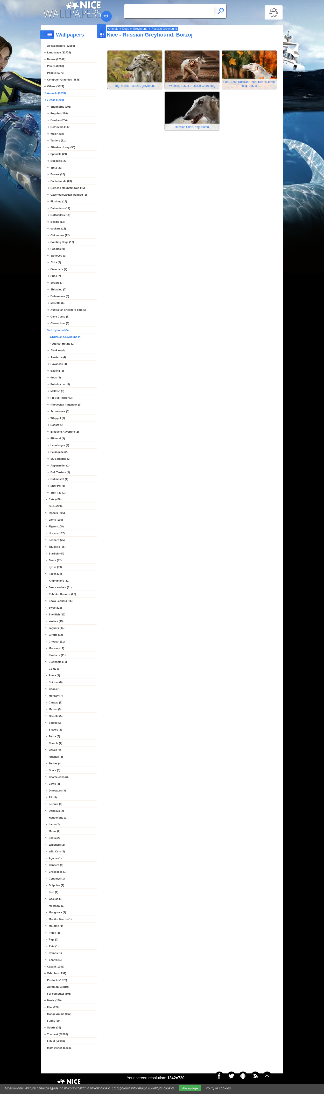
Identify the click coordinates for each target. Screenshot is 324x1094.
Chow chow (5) (59, 323)
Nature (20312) (56, 59)
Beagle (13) (57, 221)
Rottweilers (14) (60, 215)
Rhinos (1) (55, 953)
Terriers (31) (58, 140)
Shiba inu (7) (58, 289)
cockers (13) (58, 228)
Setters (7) (56, 282)
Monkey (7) (56, 695)
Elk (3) (53, 797)
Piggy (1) (54, 932)
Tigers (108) (56, 526)
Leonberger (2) (59, 445)
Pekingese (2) (59, 452)
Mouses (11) (56, 648)
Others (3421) (55, 86)
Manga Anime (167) (59, 1014)
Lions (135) (56, 519)
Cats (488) (55, 499)
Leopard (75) (57, 540)
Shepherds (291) (60, 106)
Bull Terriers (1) (60, 472)
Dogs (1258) (56, 99)
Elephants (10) (58, 661)
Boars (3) (54, 770)
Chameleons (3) (59, 777)
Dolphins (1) (56, 885)
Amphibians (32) (59, 580)
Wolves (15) (56, 621)
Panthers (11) (57, 655)
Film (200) (53, 1007)
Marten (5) (55, 709)
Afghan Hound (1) (63, 343)
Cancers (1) (56, 865)
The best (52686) (57, 1034)
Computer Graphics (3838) (63, 79)
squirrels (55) (57, 546)
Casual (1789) (55, 966)
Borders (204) (59, 120)
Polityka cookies (218, 1088)
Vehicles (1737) (56, 973)
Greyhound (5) (59, 330)
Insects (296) (57, 512)
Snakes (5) (55, 729)
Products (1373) (57, 980)
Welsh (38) (57, 133)
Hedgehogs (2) (58, 817)
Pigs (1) (53, 939)
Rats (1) (53, 946)
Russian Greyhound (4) (66, 336)
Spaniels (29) (58, 154)
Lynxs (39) (55, 567)
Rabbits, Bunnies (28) (62, 594)
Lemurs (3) (55, 804)
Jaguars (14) (56, 628)
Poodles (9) (57, 248)
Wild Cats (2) (57, 851)
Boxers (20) (57, 174)
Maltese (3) (57, 391)
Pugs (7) (55, 275)
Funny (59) (54, 1020)
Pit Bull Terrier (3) (61, 397)
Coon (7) (54, 688)
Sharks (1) (55, 959)
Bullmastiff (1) (59, 479)
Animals (113, 28)
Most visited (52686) (59, 1047)
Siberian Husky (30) (62, 147)
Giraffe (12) (56, 634)
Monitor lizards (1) (60, 919)
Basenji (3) (57, 370)
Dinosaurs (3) (57, 790)
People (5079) (55, 72)
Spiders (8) (56, 682)
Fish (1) (53, 892)
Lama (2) (54, 824)
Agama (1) (55, 858)
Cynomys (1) (57, 878)
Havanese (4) (58, 363)
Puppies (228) (59, 113)
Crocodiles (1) (57, 871)
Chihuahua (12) (60, 235)
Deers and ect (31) (60, 587)
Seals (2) (54, 837)
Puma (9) (54, 675)
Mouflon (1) (56, 925)
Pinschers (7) (58, 269)
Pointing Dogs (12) (62, 242)
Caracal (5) (55, 702)
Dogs (125, 28)
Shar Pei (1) (57, 485)
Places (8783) (55, 66)
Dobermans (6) (59, 296)
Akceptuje (190, 1088)
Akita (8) (55, 262)
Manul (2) (54, 831)
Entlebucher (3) (60, 384)
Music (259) (54, 1000)
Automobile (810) (58, 986)
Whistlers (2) (57, 844)
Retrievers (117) (60, 127)
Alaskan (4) (57, 350)
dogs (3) (55, 377)
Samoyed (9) (58, 255)
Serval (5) (55, 722)
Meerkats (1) (56, 905)
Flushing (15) (58, 201)
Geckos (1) (55, 898)
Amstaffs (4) (58, 357)
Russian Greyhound (164, 28)
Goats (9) (54, 668)
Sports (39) (54, 1027)
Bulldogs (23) (58, 160)
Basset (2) (56, 424)
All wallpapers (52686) (61, 45)
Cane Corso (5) (59, 316)
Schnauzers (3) (59, 411)
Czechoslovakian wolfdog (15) (69, 194)
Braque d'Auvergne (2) (64, 431)
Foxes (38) (55, 573)
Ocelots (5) (56, 716)
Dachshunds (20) (61, 181)
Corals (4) (55, 749)
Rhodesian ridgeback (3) (65, 404)
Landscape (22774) (59, 52)
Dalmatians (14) (60, 208)
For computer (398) (59, 993)
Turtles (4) (55, 763)
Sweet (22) (55, 607)
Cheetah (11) (57, 641)
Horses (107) (57, 533)
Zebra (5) (54, 736)
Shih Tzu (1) (57, 492)
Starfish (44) (56, 553)
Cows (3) (54, 783)
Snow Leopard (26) (60, 600)
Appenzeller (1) (60, 465)
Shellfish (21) (57, 614)
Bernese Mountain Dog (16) (67, 187)
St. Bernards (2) (60, 458)
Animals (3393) (56, 93)
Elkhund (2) (57, 438)
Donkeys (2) (56, 810)
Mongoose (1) (57, 912)
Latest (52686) (56, 1041)
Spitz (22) (56, 167)
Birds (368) (56, 506)
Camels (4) (55, 743)
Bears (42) (55, 560)
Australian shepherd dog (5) (68, 309)
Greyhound (140, 28)
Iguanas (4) (56, 756)
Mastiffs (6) (57, 303)
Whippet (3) (57, 418)
